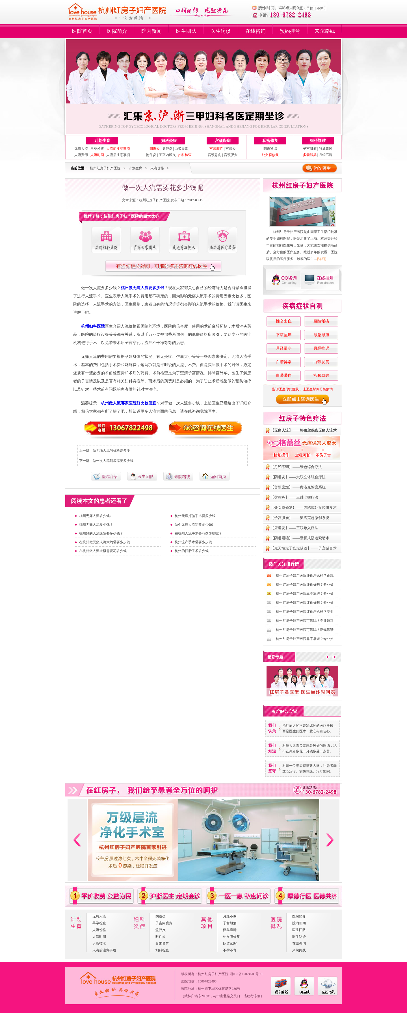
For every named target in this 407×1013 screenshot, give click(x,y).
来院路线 (325, 31)
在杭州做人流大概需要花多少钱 (103, 551)
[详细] (321, 259)
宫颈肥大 (230, 155)
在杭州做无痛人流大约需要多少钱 (104, 542)
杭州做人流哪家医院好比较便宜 (128, 403)
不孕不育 (230, 950)
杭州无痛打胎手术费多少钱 (195, 516)
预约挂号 (290, 31)
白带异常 (181, 149)
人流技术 (99, 943)
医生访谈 (221, 31)
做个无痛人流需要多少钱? (194, 525)
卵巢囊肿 (325, 149)
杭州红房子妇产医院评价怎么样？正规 (305, 575)
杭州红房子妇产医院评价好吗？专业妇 (305, 584)
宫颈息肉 (214, 155)
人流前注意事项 (104, 950)
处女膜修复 (231, 937)
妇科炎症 (169, 140)
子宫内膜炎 (167, 155)
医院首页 (82, 31)
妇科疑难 (318, 140)
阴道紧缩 (270, 149)
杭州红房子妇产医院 (105, 168)
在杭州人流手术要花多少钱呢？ (198, 533)
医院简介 (117, 31)
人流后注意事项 (118, 155)
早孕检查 (97, 149)
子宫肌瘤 (310, 149)
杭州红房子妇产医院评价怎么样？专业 (305, 612)
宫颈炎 (231, 149)
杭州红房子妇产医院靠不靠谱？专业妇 (305, 594)
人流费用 (81, 155)
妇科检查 (162, 950)
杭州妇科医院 (93, 326)
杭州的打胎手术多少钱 (192, 551)
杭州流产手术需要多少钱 (193, 542)
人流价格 (157, 168)
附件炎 (151, 155)
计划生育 (102, 140)
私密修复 (270, 140)
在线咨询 (255, 31)
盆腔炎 (167, 149)
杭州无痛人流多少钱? (95, 516)
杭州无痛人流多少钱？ (96, 525)
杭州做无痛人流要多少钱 (142, 288)
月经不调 (325, 155)
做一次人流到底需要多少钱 (113, 461)
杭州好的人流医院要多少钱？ (101, 533)
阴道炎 (160, 916)
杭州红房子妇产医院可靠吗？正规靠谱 (305, 630)
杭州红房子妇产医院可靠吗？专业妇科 (305, 621)
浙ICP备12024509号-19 (246, 974)
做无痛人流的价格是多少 (111, 451)
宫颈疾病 (223, 140)
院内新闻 (151, 31)
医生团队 (186, 31)
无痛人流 (81, 149)
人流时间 (99, 937)
